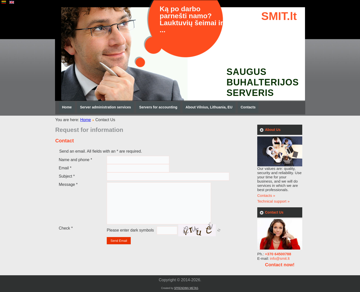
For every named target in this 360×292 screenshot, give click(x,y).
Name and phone (75, 160)
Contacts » (266, 195)
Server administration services (105, 107)
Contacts (248, 107)
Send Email (118, 241)
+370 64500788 (278, 254)
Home (67, 107)
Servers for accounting (158, 107)
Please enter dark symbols (130, 230)
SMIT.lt (279, 16)
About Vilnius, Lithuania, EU (209, 107)
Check (66, 228)
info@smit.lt (280, 258)
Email (65, 168)
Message (68, 184)
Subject (67, 176)
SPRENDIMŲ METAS (186, 288)
